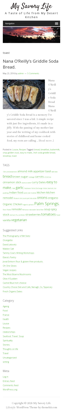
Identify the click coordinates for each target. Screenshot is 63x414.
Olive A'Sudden (10, 278)
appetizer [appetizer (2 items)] (39, 171)
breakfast (45, 149)
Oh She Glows (10, 265)
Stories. (6, 344)
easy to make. (26, 152)
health (6, 319)
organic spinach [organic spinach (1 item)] (28, 205)
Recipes (22, 149)
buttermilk (54, 149)
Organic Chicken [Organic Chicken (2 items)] (12, 204)
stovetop (7, 156)
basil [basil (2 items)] (48, 171)
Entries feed (9, 381)
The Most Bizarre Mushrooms (17, 274)
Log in (5, 376)
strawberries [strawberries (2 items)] (33, 214)
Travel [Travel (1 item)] (58, 215)
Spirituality (8, 340)
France (6, 314)
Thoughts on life (10, 349)
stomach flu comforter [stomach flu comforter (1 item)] (17, 215)
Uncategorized (10, 357)
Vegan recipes (9, 270)
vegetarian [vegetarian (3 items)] (19, 219)
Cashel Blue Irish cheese (14, 282)
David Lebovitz (9, 244)
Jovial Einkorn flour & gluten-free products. (23, 261)
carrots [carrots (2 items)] (39, 176)
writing (6, 361)
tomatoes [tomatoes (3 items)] (48, 214)
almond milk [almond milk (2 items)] (25, 171)
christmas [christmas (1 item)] (47, 177)
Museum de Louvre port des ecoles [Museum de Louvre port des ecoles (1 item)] (25, 198)
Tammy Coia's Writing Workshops (18, 252)
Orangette (8, 240)
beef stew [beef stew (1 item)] (54, 172)
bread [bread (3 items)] (7, 176)
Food (5, 310)
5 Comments (33, 73)
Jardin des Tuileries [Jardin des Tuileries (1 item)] (30, 193)
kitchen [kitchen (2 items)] (41, 192)
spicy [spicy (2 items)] (54, 209)
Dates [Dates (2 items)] (42, 182)
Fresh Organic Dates (12, 291)
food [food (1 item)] (13, 188)
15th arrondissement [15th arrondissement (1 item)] (10, 172)
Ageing (6, 306)
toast (14, 156)
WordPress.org (10, 389)
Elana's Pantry (9, 257)
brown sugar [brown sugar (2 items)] (20, 176)
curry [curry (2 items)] (35, 182)
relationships (9, 331)
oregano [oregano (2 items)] (53, 198)
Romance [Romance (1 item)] (25, 210)
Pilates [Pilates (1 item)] (9, 210)
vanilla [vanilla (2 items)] (7, 220)
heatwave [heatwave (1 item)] (27, 188)
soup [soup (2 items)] (47, 209)
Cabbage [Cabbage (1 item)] (31, 177)
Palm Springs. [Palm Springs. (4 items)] (46, 203)
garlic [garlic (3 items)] (20, 187)
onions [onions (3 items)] (42, 197)
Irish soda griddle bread (44, 152)
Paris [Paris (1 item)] (4, 210)
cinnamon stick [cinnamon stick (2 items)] (12, 182)
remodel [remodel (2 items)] (17, 209)
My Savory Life (31, 6)
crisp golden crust (11, 152)
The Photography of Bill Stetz (16, 235)
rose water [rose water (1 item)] (32, 210)
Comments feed (10, 385)
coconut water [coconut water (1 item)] (26, 183)
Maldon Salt (8, 248)
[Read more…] (46, 140)
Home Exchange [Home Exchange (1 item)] (36, 188)
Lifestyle (11, 407)
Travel (5, 353)
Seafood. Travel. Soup (13, 336)
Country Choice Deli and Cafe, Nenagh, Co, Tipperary (27, 287)
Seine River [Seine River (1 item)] (40, 210)
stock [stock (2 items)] (6, 214)
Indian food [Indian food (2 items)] (16, 192)
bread (37, 149)
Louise (15, 149)
